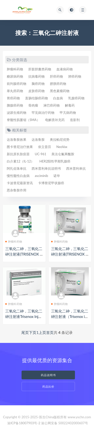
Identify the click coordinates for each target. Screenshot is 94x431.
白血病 (58, 98)
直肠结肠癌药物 (36, 98)
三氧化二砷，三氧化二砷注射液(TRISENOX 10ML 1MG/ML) (23, 254)
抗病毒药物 (36, 76)
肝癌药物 (56, 76)
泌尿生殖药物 (16, 113)
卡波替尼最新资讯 (20, 183)
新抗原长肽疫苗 (18, 154)
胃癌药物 (13, 98)
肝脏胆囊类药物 (39, 69)
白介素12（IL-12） (20, 161)
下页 (32, 332)
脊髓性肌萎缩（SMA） (23, 120)
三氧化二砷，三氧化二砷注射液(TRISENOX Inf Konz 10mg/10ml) (70, 254)
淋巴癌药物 (51, 105)
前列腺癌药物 (16, 84)
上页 (42, 332)
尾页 (25, 332)
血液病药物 (64, 69)
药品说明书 (48, 375)
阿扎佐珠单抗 (16, 168)
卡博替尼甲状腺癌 (51, 183)
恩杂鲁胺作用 (16, 190)
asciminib (41, 176)
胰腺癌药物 (15, 105)
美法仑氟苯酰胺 (62, 154)
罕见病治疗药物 (43, 113)
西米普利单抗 (76, 168)
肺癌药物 (74, 76)
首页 (50, 332)
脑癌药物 (38, 84)
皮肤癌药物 (36, 91)
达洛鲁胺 (38, 140)
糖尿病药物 (15, 76)
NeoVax (61, 147)
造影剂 (75, 120)
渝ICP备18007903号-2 (23, 423)
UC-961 (40, 154)
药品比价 (48, 386)
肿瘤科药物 (15, 69)
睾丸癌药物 (15, 91)
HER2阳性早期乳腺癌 (54, 161)
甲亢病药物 (68, 113)
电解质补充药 (55, 120)
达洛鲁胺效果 (16, 140)
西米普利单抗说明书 (46, 168)
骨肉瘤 (33, 105)
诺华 (56, 176)
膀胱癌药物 (58, 84)
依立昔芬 (44, 147)
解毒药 (70, 105)
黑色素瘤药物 (59, 91)
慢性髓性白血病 (18, 176)
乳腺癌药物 (76, 98)
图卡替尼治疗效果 (20, 147)
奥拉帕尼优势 (59, 140)
